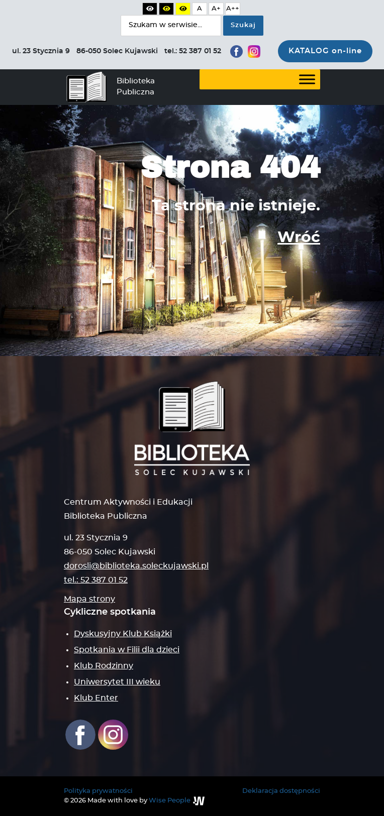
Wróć (298, 237)
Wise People (169, 800)
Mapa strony (89, 599)
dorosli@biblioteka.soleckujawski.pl (136, 566)
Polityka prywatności (98, 791)
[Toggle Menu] (307, 79)
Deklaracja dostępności (281, 791)
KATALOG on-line (325, 51)
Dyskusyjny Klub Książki (123, 634)
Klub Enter (96, 698)
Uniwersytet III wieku (117, 682)
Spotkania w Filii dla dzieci (126, 650)
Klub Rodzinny (103, 666)
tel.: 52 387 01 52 (96, 580)
